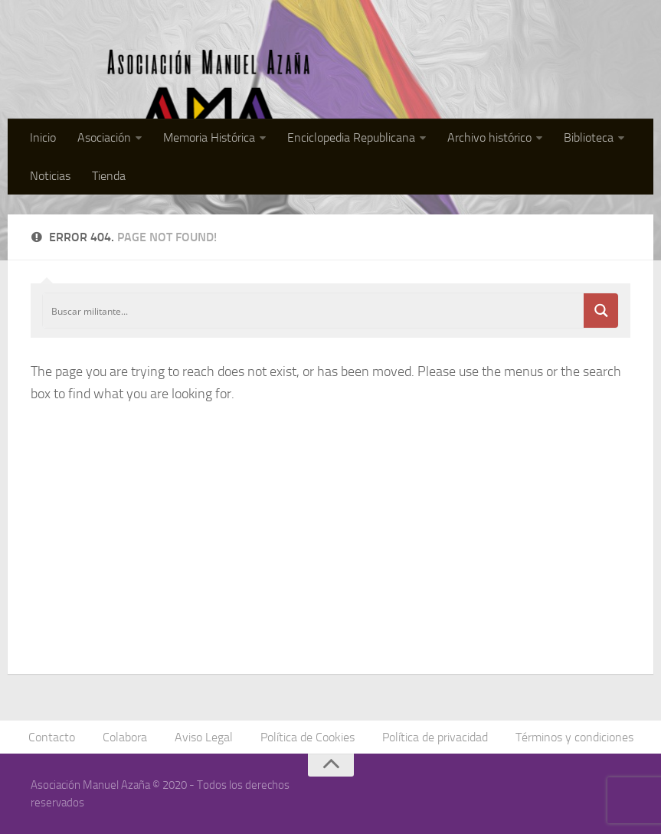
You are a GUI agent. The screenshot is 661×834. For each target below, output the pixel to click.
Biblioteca (589, 137)
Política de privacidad (435, 737)
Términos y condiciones (574, 737)
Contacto (51, 737)
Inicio (43, 137)
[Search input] (314, 311)
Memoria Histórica (209, 137)
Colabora (125, 737)
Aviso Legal (204, 737)
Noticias (50, 175)
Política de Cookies (307, 737)
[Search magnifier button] (601, 310)
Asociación (104, 137)
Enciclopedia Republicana (351, 137)
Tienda (109, 175)
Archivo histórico (489, 137)
